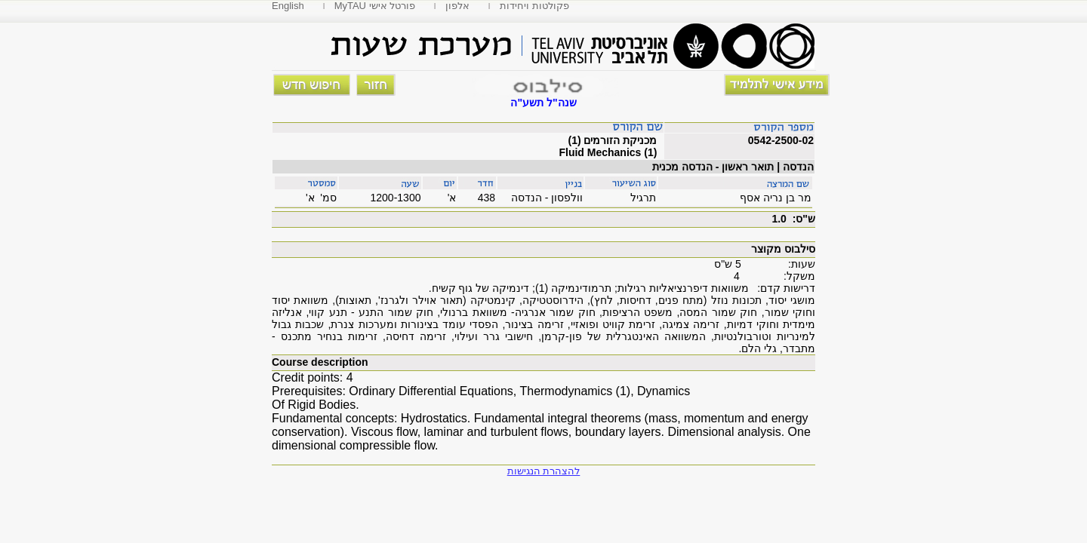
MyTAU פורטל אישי (375, 5)
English (288, 5)
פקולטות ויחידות (534, 5)
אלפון (457, 5)
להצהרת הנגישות (543, 471)
